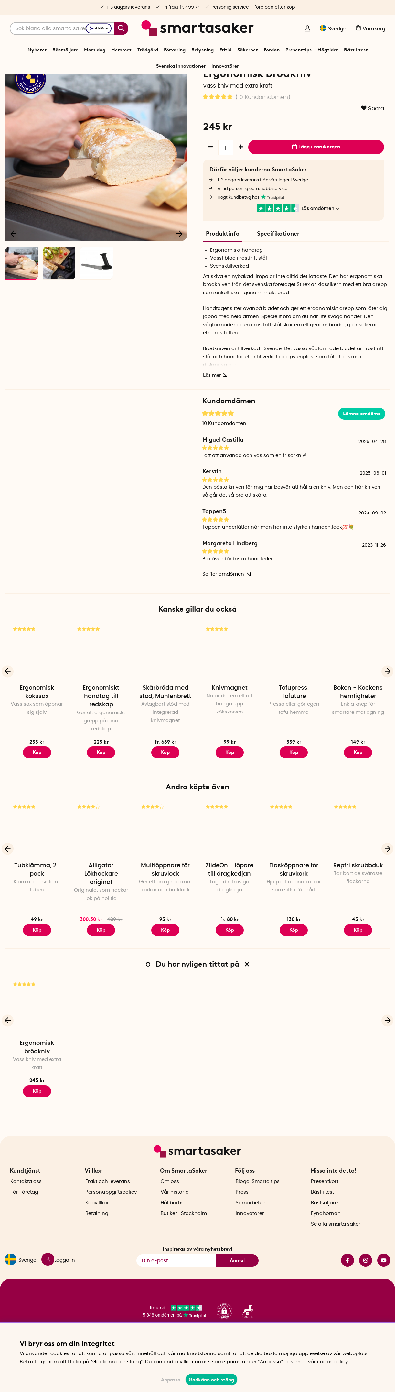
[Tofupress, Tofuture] (294, 690)
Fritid (225, 50)
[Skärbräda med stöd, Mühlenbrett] (165, 690)
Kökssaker (179, 82)
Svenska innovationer (181, 66)
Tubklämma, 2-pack (37, 908)
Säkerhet (247, 50)
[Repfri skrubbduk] (358, 868)
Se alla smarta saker (335, 1243)
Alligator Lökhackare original (101, 912)
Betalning (96, 1232)
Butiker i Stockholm (184, 1232)
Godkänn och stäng (211, 1380)
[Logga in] (307, 29)
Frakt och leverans (107, 1200)
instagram (365, 1279)
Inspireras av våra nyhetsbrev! (197, 1268)
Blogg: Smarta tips (258, 1200)
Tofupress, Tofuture (294, 731)
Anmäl (237, 1280)
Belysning (202, 50)
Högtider (327, 50)
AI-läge (99, 28)
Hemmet (121, 50)
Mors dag (94, 50)
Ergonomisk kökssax (37, 731)
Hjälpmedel (205, 82)
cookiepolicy (332, 1361)
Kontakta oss (26, 1200)
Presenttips (298, 50)
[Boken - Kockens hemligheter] (358, 690)
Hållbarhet (173, 1222)
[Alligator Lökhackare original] (101, 868)
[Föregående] (14, 270)
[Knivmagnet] (229, 690)
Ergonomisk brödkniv (37, 1086)
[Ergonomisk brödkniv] (37, 1045)
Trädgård (147, 50)
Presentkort (324, 1200)
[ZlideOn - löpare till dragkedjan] (229, 868)
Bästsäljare (65, 50)
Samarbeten (251, 1222)
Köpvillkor (97, 1222)
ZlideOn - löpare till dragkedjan (229, 908)
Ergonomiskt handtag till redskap (101, 735)
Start (138, 82)
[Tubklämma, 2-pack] (37, 868)
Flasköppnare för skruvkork (293, 908)
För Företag (24, 1211)
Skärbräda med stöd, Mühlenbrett (165, 731)
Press (242, 1211)
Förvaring (175, 50)
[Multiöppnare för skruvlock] (165, 868)
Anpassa (170, 1380)
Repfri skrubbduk (358, 904)
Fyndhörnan (326, 1232)
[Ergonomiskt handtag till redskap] (101, 690)
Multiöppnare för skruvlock (165, 908)
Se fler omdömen (225, 613)
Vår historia (175, 1211)
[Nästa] (179, 270)
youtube (383, 1279)
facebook (347, 1279)
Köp (101, 791)
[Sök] (69, 28)
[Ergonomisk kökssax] (37, 690)
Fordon (272, 50)
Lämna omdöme (361, 452)
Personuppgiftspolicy (111, 1211)
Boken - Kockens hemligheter (358, 731)
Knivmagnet (230, 727)
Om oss (170, 1200)
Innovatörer (225, 66)
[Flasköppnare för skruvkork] (294, 868)
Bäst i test (356, 50)
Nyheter (37, 50)
